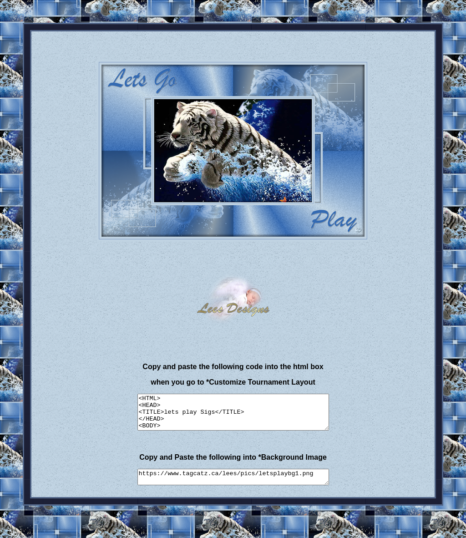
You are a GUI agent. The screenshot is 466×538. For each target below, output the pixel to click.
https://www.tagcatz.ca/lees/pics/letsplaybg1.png (233, 485)
